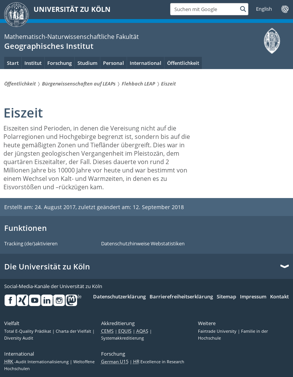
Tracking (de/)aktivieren (31, 244)
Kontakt (279, 297)
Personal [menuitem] (113, 63)
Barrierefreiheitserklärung (181, 297)
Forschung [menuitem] (59, 63)
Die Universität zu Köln (47, 266)
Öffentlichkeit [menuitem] (183, 63)
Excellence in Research (158, 361)
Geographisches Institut (48, 46)
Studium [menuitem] (87, 63)
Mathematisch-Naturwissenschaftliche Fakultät (71, 36)
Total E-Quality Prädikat (28, 331)
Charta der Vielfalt (74, 331)
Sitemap (226, 297)
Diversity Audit (18, 338)
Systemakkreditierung (122, 338)
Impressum (253, 297)
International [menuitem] (145, 63)
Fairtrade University (218, 331)
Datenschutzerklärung (119, 297)
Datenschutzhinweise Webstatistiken (143, 244)
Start (13, 63)
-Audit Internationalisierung (37, 361)
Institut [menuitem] (33, 63)
